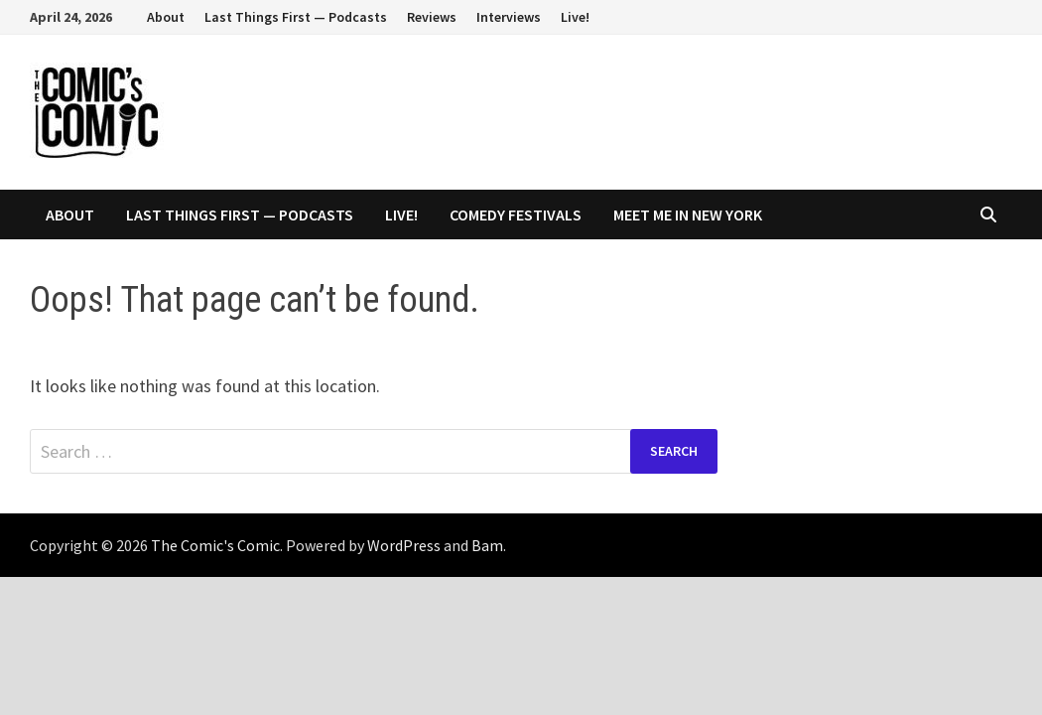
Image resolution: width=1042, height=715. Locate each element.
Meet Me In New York (687, 214)
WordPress (404, 545)
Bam (487, 545)
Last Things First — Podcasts (295, 17)
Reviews (431, 17)
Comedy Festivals (516, 214)
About (166, 17)
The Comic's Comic (215, 545)
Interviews (508, 17)
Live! (575, 17)
